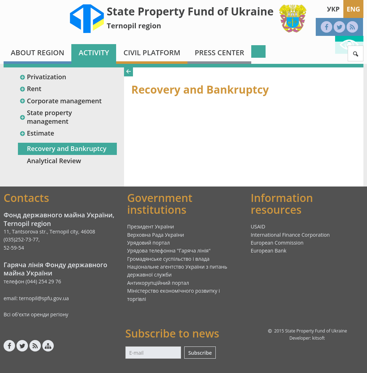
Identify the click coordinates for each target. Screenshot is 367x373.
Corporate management (60, 100)
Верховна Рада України (155, 234)
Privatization (42, 76)
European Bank (268, 250)
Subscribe (200, 352)
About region (37, 52)
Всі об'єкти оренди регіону (36, 314)
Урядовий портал (148, 242)
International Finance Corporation (290, 234)
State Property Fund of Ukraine (190, 11)
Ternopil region (134, 25)
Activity (93, 52)
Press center (219, 52)
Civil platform (151, 52)
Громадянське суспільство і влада (168, 258)
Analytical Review (54, 160)
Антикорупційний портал (158, 282)
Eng (353, 9)
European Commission (277, 242)
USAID (258, 226)
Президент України (150, 226)
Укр (333, 9)
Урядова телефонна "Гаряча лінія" (169, 250)
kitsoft (318, 338)
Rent (30, 88)
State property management (45, 116)
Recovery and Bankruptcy (66, 148)
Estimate (36, 133)
